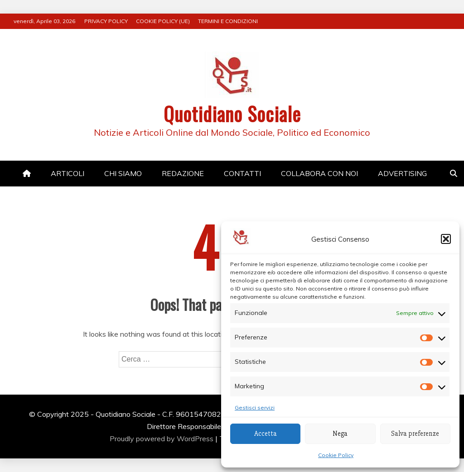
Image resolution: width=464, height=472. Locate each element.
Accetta (265, 433)
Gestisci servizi (255, 407)
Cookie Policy (335, 455)
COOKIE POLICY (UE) (163, 21)
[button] (445, 238)
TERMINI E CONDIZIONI (228, 21)
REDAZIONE (183, 173)
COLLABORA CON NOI (319, 173)
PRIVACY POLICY (106, 21)
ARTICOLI (67, 173)
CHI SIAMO (123, 173)
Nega (340, 433)
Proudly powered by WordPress (162, 438)
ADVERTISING (402, 173)
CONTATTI (242, 173)
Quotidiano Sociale (232, 114)
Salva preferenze (415, 433)
